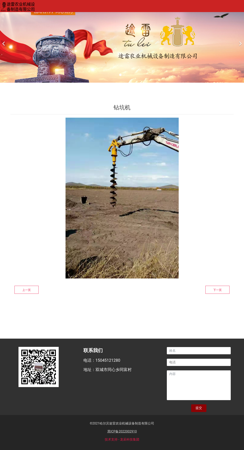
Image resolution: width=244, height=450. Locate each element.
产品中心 (107, 7)
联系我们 (194, 7)
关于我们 (79, 7)
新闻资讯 (165, 7)
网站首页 (50, 7)
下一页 (217, 290)
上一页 (26, 290)
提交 (199, 408)
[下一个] (240, 41)
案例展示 (136, 7)
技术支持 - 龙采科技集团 (122, 439)
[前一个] (4, 41)
